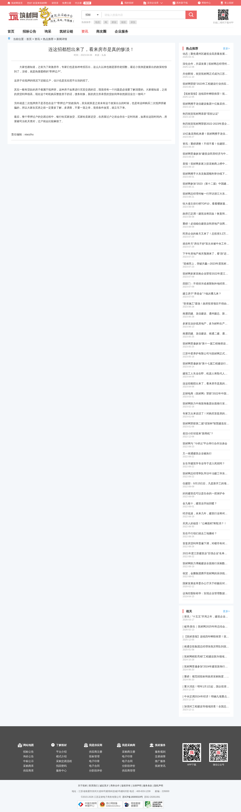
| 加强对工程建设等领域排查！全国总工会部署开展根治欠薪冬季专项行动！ (206, 706)
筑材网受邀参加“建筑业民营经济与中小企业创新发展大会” (206, 153)
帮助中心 (204, 3)
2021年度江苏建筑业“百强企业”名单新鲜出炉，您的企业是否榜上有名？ (206, 553)
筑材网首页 (15, 3)
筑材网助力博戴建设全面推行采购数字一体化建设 (206, 563)
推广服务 (160, 761)
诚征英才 (104, 785)
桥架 (114, 22)
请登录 (55, 3)
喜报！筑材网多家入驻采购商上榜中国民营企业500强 (206, 163)
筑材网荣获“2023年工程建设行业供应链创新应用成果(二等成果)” (206, 83)
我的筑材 (127, 3)
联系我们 (93, 785)
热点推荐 (48, 39)
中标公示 (28, 761)
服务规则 (160, 751)
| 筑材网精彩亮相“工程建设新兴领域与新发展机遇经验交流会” (206, 656)
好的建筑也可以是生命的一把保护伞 (204, 493)
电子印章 (94, 761)
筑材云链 (66, 31)
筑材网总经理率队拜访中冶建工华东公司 (206, 473)
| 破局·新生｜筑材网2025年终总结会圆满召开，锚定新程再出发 (206, 626)
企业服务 (121, 31)
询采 (47, 31)
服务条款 (147, 785)
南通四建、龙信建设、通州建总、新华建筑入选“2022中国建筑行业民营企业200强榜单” (206, 313)
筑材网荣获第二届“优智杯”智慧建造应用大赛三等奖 (206, 423)
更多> (226, 48)
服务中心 (61, 770)
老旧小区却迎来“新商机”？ (198, 433)
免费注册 (66, 3)
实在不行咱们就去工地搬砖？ (200, 533)
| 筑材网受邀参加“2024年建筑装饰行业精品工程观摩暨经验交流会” (206, 666)
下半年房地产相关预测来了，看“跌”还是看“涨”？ (206, 253)
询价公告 (28, 756)
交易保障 (160, 756)
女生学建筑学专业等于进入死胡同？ (204, 463)
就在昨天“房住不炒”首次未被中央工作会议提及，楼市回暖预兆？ (206, 243)
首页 (11, 31)
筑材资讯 (160, 765)
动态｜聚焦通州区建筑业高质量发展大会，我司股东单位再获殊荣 (206, 53)
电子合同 (94, 765)
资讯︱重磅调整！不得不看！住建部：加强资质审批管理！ (206, 143)
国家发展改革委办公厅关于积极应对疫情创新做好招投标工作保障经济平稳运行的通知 (206, 583)
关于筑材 (82, 785)
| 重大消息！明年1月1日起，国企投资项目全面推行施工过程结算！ (206, 686)
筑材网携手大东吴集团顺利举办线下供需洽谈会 (206, 173)
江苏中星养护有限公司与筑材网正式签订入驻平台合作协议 (206, 353)
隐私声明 (158, 785)
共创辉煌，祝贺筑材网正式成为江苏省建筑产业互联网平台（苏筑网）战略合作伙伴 (206, 73)
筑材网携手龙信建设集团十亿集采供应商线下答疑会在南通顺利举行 (206, 103)
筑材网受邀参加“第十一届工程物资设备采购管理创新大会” (206, 343)
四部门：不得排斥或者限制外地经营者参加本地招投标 (206, 283)
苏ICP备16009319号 (132, 797)
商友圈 (101, 31)
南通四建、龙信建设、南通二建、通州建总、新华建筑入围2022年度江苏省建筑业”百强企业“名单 (206, 333)
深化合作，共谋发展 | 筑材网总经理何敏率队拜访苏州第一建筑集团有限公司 (206, 63)
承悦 (133, 22)
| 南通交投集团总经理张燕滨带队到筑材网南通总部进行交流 (206, 646)
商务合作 (115, 785)
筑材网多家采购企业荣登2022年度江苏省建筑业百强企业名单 (206, 273)
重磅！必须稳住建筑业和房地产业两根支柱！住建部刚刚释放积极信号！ (206, 223)
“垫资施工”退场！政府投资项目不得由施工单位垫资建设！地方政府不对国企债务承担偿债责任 (206, 303)
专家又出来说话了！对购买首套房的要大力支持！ (206, 413)
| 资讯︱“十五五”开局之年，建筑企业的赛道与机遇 (206, 616)
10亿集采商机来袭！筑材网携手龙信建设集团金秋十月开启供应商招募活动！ (206, 133)
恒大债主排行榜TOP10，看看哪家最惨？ (206, 203)
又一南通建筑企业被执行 (197, 453)
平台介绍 (61, 751)
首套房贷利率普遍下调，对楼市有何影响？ (206, 543)
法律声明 (136, 785)
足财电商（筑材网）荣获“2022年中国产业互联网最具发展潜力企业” (206, 393)
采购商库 (28, 765)
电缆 (97, 22)
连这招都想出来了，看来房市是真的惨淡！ (206, 383)
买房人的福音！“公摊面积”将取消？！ (205, 523)
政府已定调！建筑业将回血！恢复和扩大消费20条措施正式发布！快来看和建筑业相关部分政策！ (206, 213)
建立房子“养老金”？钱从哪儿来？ (202, 293)
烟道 (123, 22)
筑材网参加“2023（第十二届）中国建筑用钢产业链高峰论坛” (206, 183)
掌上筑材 (227, 3)
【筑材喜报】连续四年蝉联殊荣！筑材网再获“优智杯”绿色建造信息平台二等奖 (206, 93)
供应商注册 (95, 751)
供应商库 (28, 770)
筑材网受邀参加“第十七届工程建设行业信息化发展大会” (206, 363)
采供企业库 (151, 3)
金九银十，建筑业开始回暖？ (200, 503)
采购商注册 (128, 751)
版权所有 (125, 785)
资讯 (84, 31)
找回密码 (61, 765)
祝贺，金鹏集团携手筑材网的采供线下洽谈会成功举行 (206, 573)
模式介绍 (61, 756)
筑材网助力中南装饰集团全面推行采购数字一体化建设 (206, 403)
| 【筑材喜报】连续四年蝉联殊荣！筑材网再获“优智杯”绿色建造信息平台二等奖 (206, 636)
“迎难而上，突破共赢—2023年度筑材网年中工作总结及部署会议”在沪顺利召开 (206, 263)
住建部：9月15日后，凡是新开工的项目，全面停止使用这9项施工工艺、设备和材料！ (206, 483)
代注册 (78, 3)
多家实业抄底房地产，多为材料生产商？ (206, 323)
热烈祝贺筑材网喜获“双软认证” (201, 113)
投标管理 (94, 756)
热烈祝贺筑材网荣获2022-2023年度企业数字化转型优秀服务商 (206, 123)
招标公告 (29, 31)
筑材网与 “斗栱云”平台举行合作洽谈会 (205, 443)
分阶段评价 (95, 770)
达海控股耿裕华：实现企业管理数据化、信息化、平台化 (206, 593)
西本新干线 (180, 3)
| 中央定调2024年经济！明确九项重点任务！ (206, 696)
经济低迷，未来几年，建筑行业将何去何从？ (206, 513)
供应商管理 (128, 770)
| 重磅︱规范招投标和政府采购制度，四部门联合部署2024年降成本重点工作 (206, 676)
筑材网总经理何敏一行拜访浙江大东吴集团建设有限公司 (206, 193)
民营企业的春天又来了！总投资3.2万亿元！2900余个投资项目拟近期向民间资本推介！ (206, 233)
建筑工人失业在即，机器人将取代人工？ (206, 373)
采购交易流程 (64, 761)
